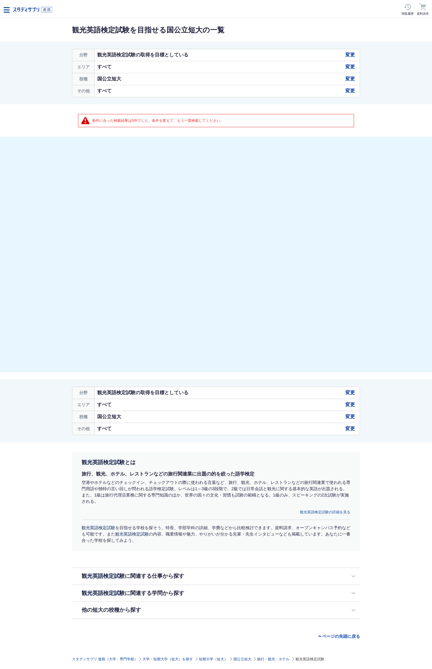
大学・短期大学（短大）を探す (167, 659)
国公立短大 (242, 659)
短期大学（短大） (213, 659)
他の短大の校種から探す (111, 610)
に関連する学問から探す (133, 593)
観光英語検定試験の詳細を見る (325, 512)
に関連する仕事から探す (133, 576)
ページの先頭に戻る (341, 636)
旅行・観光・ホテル (273, 659)
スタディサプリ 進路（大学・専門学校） (105, 659)
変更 (350, 54)
